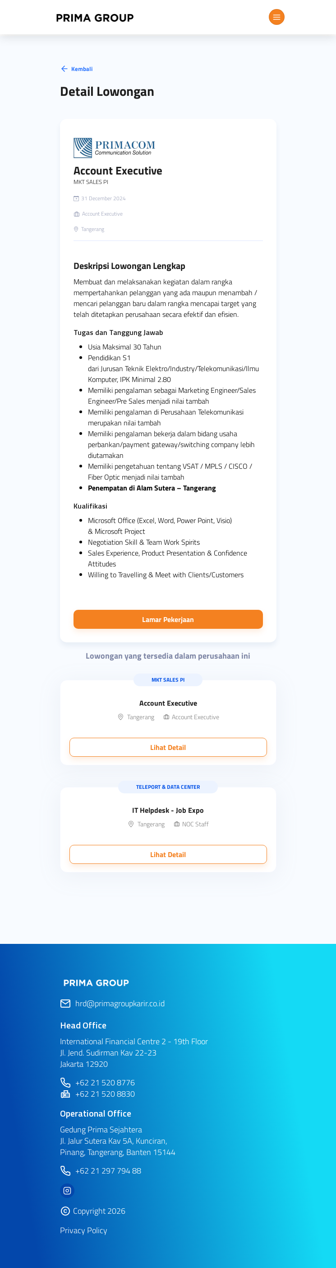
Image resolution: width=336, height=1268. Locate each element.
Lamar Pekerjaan (168, 619)
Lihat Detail (168, 747)
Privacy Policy (83, 1230)
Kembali (76, 68)
